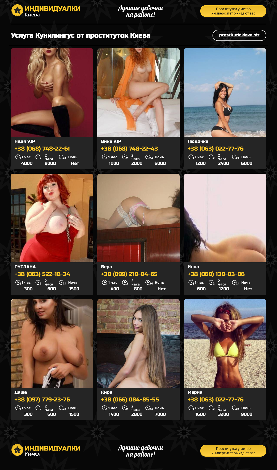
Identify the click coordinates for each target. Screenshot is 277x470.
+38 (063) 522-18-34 (42, 274)
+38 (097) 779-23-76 (42, 400)
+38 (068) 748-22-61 (42, 149)
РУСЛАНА (25, 266)
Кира (106, 392)
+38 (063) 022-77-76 (215, 149)
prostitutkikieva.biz (239, 34)
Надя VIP (24, 141)
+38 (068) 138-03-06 (216, 274)
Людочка (198, 141)
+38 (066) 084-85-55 (130, 400)
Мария (195, 392)
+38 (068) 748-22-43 (129, 149)
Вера (106, 266)
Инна (193, 266)
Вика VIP (111, 141)
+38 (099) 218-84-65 (129, 274)
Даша (20, 392)
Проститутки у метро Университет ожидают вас (233, 11)
